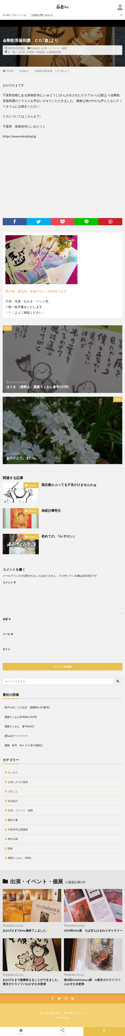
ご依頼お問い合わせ (41, 15)
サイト (6, 649)
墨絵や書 (13, 819)
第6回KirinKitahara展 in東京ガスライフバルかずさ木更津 (92, 982)
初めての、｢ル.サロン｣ (58, 536)
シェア (62, 1031)
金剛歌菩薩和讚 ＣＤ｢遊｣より (52, 70)
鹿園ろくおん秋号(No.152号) (21, 716)
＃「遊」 (13, 51)
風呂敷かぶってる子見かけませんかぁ (69, 485)
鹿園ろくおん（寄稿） (20, 857)
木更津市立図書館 (18, 829)
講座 (10, 848)
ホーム (21, 1031)
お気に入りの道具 (18, 781)
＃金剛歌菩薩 (53, 51)
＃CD (22, 51)
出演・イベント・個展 (54, 48)
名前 (7, 619)
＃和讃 (30, 51)
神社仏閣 (13, 838)
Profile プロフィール (14, 15)
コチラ (10, 312)
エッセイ (13, 772)
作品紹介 (35, 48)
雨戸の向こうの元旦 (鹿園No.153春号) (27, 707)
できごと (13, 791)
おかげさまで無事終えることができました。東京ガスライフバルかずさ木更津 (31, 982)
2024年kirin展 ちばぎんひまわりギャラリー (93, 930)
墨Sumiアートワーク (16, 735)
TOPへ (104, 1031)
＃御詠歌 (40, 51)
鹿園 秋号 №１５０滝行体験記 (24, 745)
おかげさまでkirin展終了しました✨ (26, 930)
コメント (9, 582)
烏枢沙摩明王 (51, 510)
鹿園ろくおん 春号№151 (19, 726)
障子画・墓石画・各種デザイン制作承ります (36, 291)
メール (8, 634)
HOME (10, 70)
